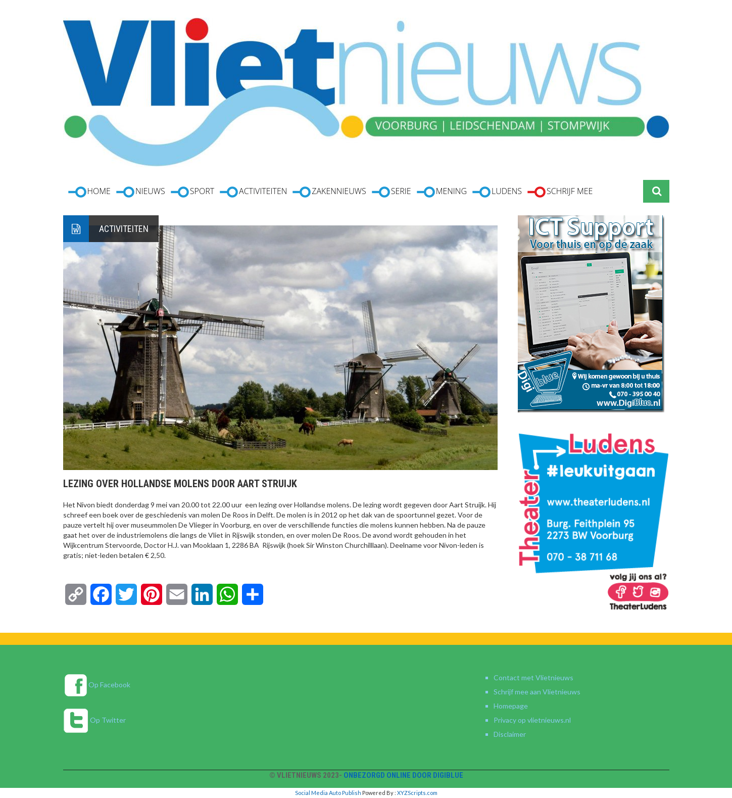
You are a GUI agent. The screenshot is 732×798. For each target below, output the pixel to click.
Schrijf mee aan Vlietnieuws (537, 691)
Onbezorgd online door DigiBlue (403, 775)
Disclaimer (510, 734)
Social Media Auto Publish (328, 792)
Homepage (511, 705)
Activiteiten (124, 228)
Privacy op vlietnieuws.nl (532, 720)
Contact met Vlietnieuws (533, 677)
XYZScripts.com (417, 792)
